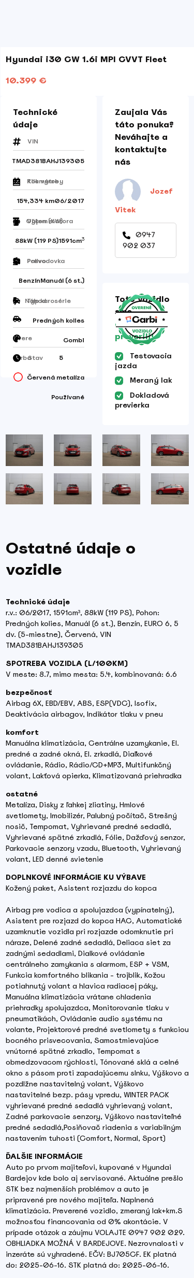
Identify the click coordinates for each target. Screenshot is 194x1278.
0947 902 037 (139, 240)
